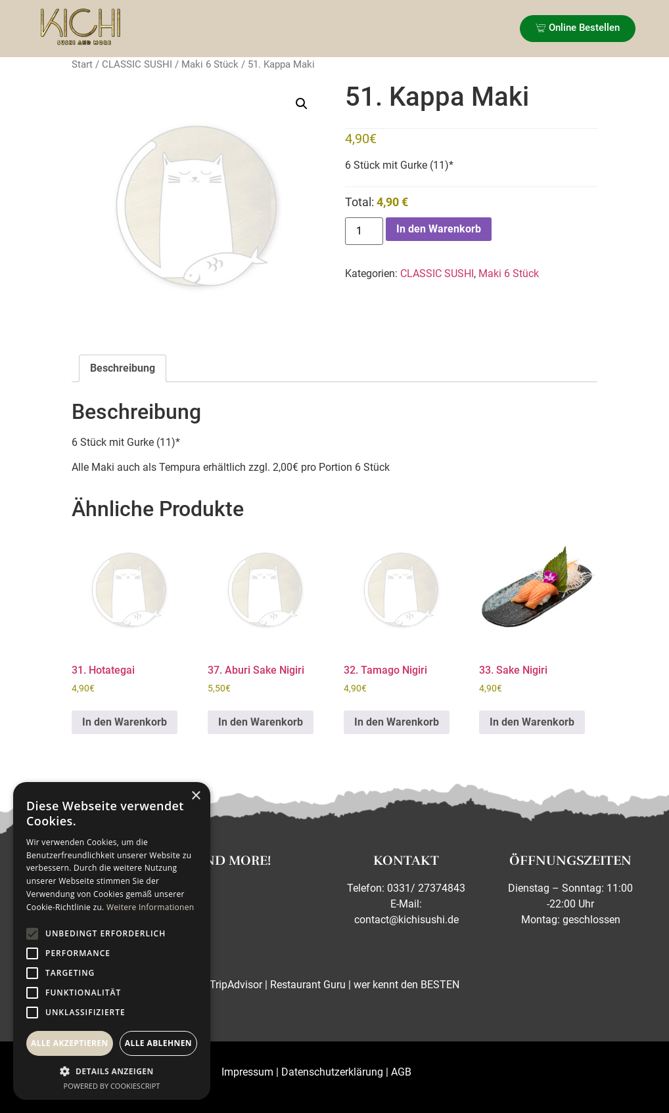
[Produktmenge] (364, 231)
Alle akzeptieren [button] (69, 1043)
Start (82, 64)
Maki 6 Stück (210, 64)
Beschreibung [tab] (122, 368)
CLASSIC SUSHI (137, 64)
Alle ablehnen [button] (158, 1043)
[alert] (111, 941)
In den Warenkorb (438, 229)
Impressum (247, 1072)
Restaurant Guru (308, 984)
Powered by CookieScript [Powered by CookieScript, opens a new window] (112, 1086)
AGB (401, 1072)
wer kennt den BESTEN (406, 984)
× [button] (195, 796)
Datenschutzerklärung (332, 1072)
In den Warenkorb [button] (124, 722)
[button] (301, 104)
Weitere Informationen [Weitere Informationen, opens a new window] (150, 907)
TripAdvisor (236, 984)
